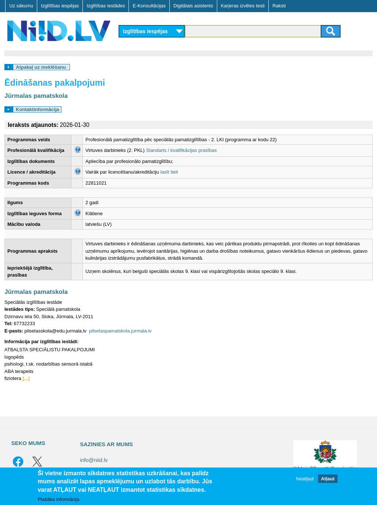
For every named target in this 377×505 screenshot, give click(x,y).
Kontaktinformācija (37, 109)
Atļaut (328, 478)
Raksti (279, 5)
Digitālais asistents (193, 5)
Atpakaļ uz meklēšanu (41, 67)
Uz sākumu (21, 5)
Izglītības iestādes (106, 5)
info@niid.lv (94, 460)
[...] (26, 378)
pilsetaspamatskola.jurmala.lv (120, 331)
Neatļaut (305, 478)
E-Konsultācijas (149, 5)
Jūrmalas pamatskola (36, 95)
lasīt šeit (169, 172)
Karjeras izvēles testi (243, 5)
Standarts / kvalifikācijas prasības (181, 150)
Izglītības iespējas (60, 5)
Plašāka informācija (58, 499)
